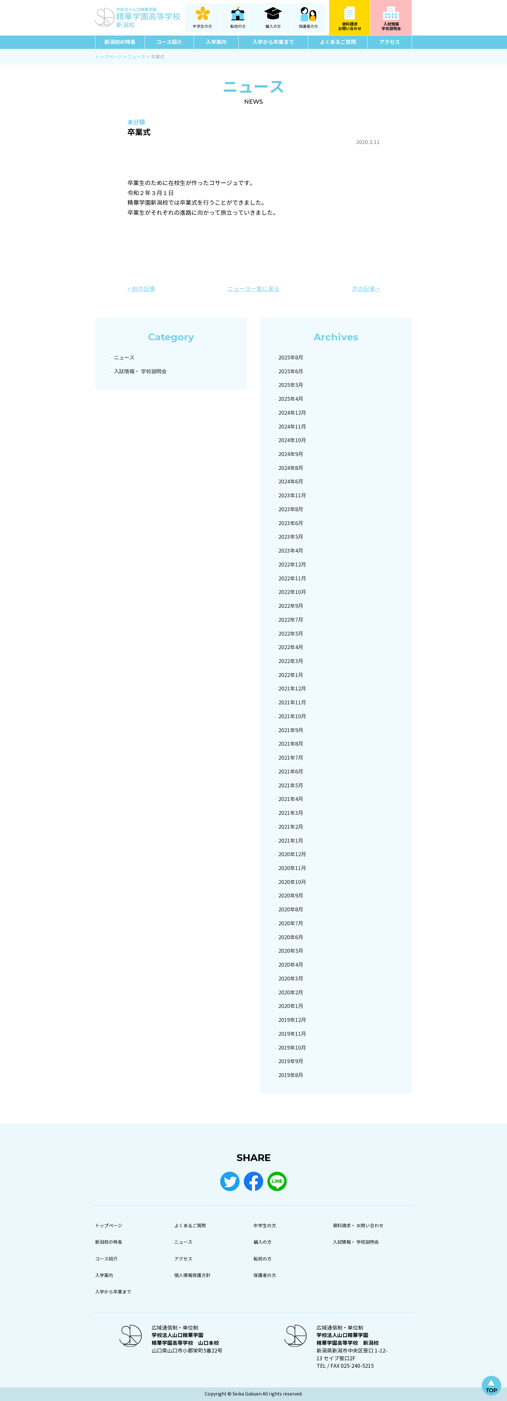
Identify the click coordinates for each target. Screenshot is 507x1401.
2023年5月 (290, 537)
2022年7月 (290, 620)
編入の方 (273, 26)
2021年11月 (292, 703)
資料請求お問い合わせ (349, 26)
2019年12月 (292, 1020)
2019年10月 (292, 1048)
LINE (277, 1181)
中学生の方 (202, 26)
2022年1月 (290, 675)
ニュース (124, 358)
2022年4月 (290, 647)
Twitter (230, 1181)
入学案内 (216, 42)
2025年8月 (290, 358)
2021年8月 (290, 744)
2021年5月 (290, 786)
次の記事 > (366, 289)
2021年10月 (292, 716)
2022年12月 (292, 565)
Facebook (253, 1181)
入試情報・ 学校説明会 (140, 371)
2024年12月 (292, 413)
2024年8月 (290, 468)
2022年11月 (292, 579)
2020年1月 (290, 1006)
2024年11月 (292, 427)
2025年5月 (290, 385)
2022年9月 (290, 606)
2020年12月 (292, 854)
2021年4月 (290, 799)
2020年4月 (290, 965)
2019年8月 (290, 1075)
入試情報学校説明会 (391, 26)
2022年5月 (290, 634)
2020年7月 (290, 923)
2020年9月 (290, 896)
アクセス (389, 42)
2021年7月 (290, 758)
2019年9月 (290, 1061)
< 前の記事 (141, 289)
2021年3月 (290, 813)
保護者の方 (308, 26)
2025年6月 (290, 371)
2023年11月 (292, 496)
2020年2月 (290, 993)
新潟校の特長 (119, 42)
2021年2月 (290, 827)
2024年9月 (290, 454)
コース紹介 (169, 42)
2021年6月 (290, 772)
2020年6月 (290, 937)
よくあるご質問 (338, 42)
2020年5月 (290, 951)
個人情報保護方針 (192, 1275)
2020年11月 (292, 868)
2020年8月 (290, 910)
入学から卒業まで (273, 42)
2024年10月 (292, 440)
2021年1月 (290, 841)
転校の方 (238, 26)
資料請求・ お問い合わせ (358, 1226)
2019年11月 (292, 1034)
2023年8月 (290, 509)
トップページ (108, 1226)
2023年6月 (290, 523)
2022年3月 (290, 661)
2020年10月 (292, 882)
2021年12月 (292, 689)
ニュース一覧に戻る (253, 289)
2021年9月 (290, 730)
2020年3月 (290, 979)
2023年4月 (290, 551)
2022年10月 (292, 592)
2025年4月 (290, 399)
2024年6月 (290, 482)
